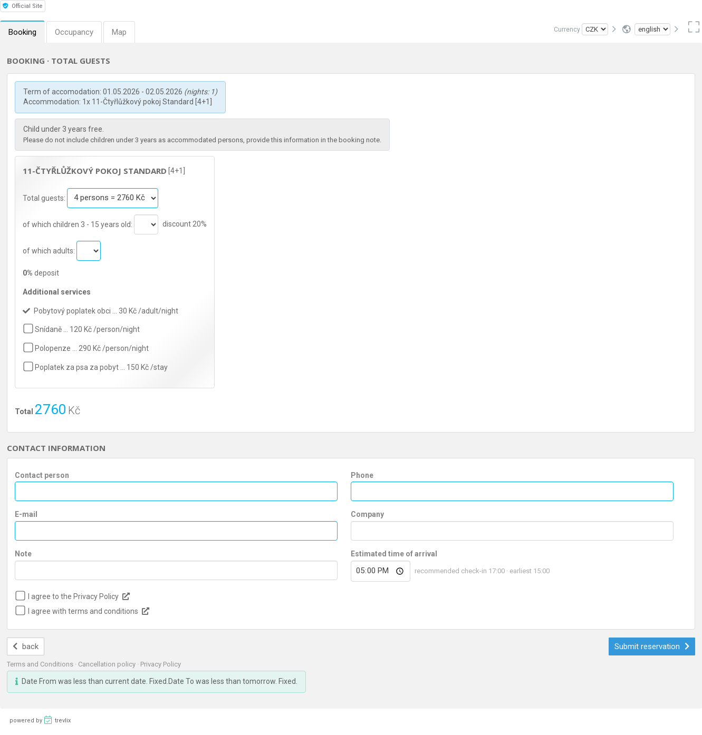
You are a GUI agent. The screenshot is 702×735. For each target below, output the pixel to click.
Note (23, 554)
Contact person (42, 475)
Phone (362, 475)
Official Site (23, 6)
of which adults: (49, 250)
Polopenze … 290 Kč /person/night (92, 348)
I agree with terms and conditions (83, 611)
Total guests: (45, 197)
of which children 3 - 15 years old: (78, 224)
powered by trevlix (40, 720)
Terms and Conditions (41, 664)
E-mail (26, 514)
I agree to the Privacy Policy (73, 596)
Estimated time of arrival (394, 554)
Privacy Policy (160, 664)
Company (367, 514)
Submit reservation (651, 646)
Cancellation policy (107, 664)
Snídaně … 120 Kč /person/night (87, 329)
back (26, 646)
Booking (22, 32)
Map (119, 32)
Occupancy (74, 32)
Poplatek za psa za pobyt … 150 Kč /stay (101, 367)
